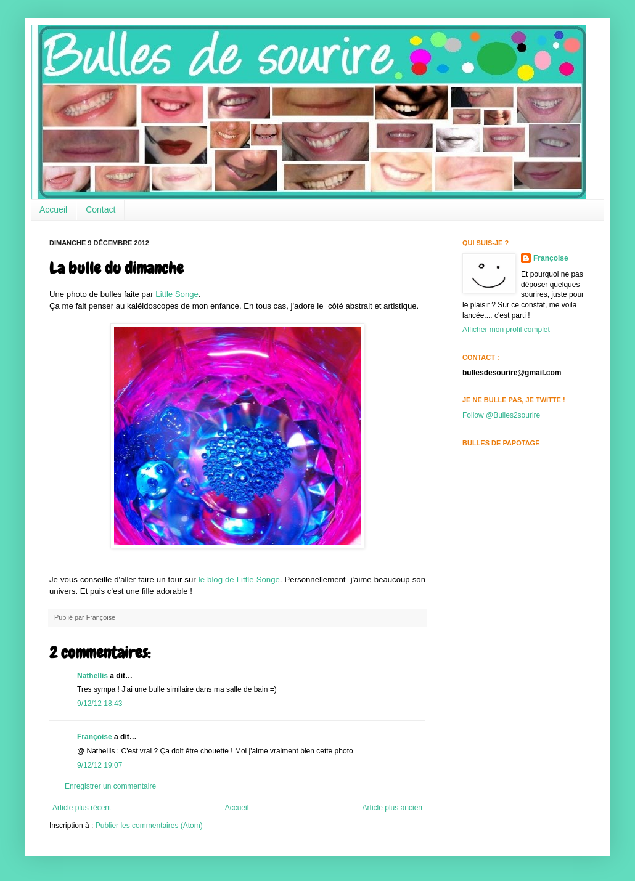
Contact (100, 209)
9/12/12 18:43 (99, 703)
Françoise (94, 737)
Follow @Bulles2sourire (501, 415)
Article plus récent (81, 807)
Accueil (53, 209)
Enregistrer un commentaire (110, 786)
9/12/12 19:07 (99, 765)
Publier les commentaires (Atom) (149, 825)
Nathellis (92, 676)
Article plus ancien (392, 807)
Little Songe (177, 294)
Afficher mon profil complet (506, 329)
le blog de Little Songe (239, 579)
